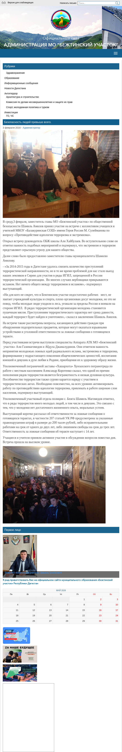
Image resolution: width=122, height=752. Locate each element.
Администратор (31, 127)
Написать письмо (68, 3)
